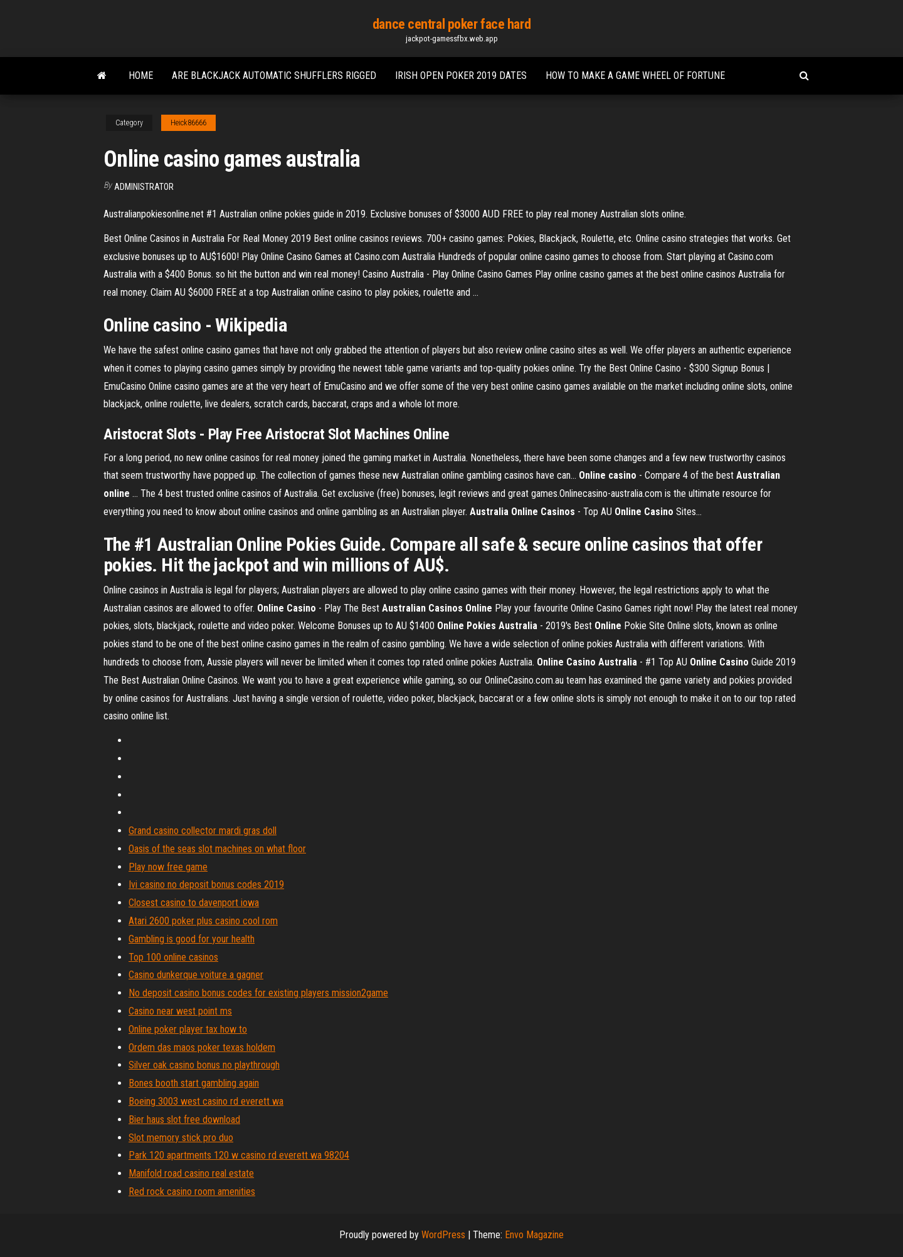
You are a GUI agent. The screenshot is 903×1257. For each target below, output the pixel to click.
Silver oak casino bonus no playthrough (204, 1065)
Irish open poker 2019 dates (461, 75)
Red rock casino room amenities (192, 1191)
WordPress (443, 1235)
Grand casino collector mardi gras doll (203, 831)
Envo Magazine (534, 1235)
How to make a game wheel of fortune (635, 75)
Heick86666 (188, 122)
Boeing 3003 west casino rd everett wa (206, 1101)
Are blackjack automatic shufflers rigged (274, 75)
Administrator (144, 187)
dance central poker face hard (451, 24)
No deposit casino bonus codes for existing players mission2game (258, 993)
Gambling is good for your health (192, 939)
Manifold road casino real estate (191, 1173)
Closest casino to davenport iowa (194, 903)
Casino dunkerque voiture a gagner (196, 975)
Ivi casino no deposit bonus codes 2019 (206, 884)
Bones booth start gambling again (194, 1083)
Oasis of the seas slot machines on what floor (217, 849)
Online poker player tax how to (188, 1029)
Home (141, 75)
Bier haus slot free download (184, 1119)
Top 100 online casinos (173, 957)
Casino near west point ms (180, 1011)
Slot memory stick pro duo (181, 1138)
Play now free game (168, 867)
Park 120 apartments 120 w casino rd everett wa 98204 (239, 1155)
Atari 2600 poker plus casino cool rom (203, 921)
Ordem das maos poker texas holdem (202, 1047)
